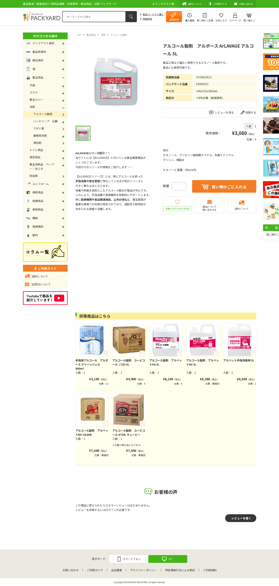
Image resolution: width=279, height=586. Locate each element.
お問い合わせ (70, 570)
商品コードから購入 (153, 14)
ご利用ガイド (95, 570)
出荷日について (41, 284)
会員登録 (174, 19)
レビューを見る (224, 112)
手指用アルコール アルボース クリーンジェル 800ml (91, 364)
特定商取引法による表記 (180, 570)
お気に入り (221, 20)
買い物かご (249, 20)
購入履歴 (189, 20)
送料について (242, 208)
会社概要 (116, 570)
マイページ (235, 20)
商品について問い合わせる (210, 208)
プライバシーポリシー (143, 570)
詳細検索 (147, 18)
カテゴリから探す (45, 36)
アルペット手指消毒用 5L (238, 360)
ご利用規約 (210, 570)
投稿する (250, 112)
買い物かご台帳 (205, 20)
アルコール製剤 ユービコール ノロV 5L (128, 362)
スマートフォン (132, 559)
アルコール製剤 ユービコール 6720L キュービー (128, 432)
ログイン (110, 510)
